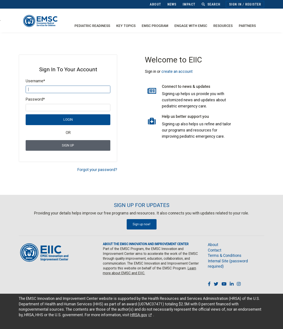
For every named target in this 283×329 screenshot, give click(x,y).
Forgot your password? (97, 169)
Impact (189, 4)
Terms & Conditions (224, 255)
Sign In (235, 4)
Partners (247, 26)
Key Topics (126, 26)
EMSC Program (155, 26)
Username (35, 81)
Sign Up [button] (68, 145)
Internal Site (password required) (228, 264)
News (171, 4)
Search (211, 4)
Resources (223, 26)
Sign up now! (141, 224)
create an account (177, 71)
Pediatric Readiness (92, 26)
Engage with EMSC (190, 26)
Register (253, 4)
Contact (214, 250)
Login (68, 120)
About (155, 4)
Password (35, 99)
